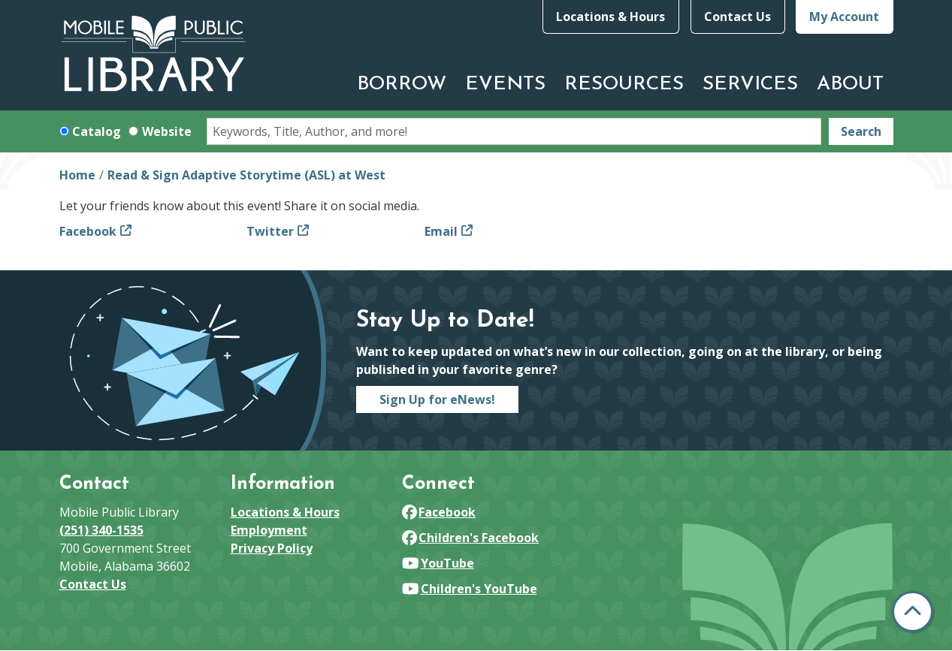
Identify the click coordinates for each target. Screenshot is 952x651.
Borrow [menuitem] (401, 84)
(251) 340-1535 (101, 530)
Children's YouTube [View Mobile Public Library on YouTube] (469, 588)
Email (441, 231)
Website (167, 131)
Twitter (270, 231)
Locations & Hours (610, 16)
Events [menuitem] (505, 84)
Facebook (87, 231)
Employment (269, 530)
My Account (844, 16)
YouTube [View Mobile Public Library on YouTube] (438, 563)
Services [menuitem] (750, 84)
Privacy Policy (272, 548)
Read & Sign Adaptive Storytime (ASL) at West (246, 175)
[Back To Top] (912, 611)
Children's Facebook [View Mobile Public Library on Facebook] (470, 537)
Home (77, 175)
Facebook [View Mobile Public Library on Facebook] (439, 512)
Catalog (96, 131)
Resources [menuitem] (624, 84)
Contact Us (737, 16)
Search (861, 131)
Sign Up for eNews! (437, 399)
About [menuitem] (850, 84)
